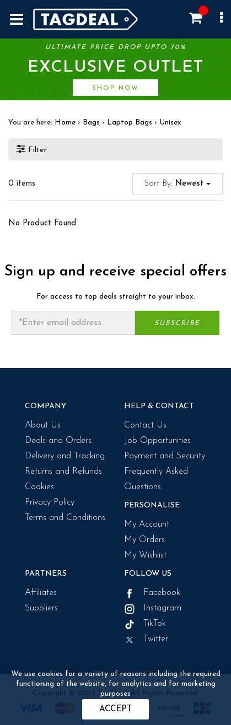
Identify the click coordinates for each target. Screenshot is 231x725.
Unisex (170, 122)
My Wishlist (145, 555)
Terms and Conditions (65, 517)
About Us (43, 425)
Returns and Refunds (63, 471)
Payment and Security (164, 456)
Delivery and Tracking (65, 456)
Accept (115, 709)
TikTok (145, 623)
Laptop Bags (129, 122)
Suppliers (41, 608)
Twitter (146, 639)
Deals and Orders (58, 440)
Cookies (39, 487)
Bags (91, 122)
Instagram (152, 608)
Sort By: (177, 184)
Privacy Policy (49, 502)
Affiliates (41, 592)
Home (65, 122)
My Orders (144, 539)
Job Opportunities (157, 440)
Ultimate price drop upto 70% (115, 69)
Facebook (152, 592)
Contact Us (145, 425)
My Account (146, 524)
